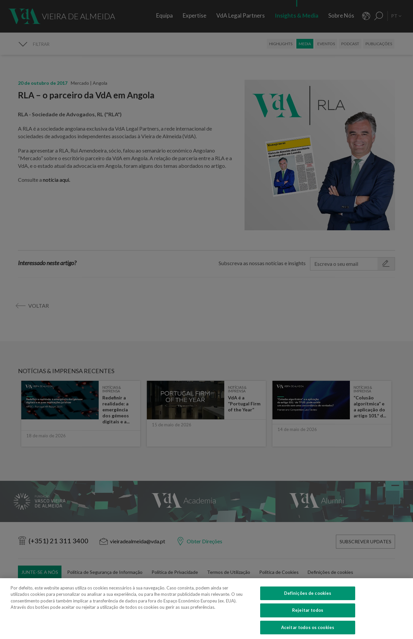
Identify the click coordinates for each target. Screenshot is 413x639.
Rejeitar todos (307, 616)
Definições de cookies (308, 599)
